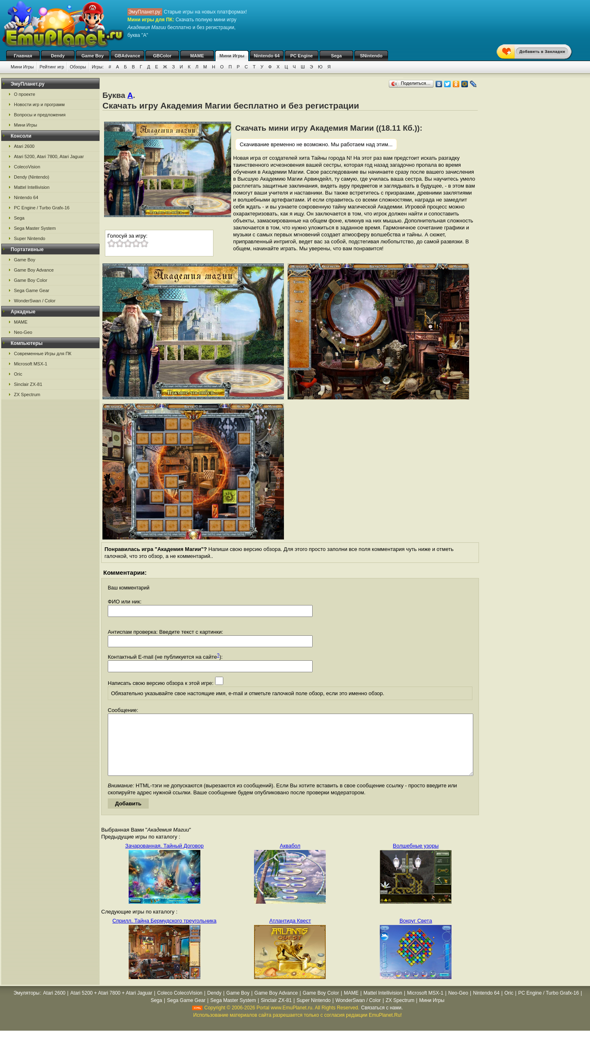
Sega (336, 55)
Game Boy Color (30, 280)
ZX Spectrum (27, 394)
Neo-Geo (23, 332)
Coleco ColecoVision (180, 1005)
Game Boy (93, 55)
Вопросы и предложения (40, 114)
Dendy (58, 55)
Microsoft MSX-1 (30, 363)
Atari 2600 (24, 146)
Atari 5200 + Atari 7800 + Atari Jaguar (111, 1005)
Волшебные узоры (416, 858)
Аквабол (290, 858)
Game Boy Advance (34, 269)
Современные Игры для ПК (42, 353)
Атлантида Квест (290, 933)
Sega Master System (35, 228)
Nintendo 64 (267, 55)
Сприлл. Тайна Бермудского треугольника (164, 933)
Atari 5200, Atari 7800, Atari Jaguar (49, 156)
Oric (18, 374)
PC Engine (301, 55)
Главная (23, 55)
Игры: (98, 66)
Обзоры (78, 66)
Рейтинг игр (52, 66)
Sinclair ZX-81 (28, 384)
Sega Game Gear (31, 290)
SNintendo (371, 55)
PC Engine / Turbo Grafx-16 (42, 207)
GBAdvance (127, 55)
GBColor (162, 55)
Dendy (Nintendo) (31, 177)
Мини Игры (232, 55)
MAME (197, 55)
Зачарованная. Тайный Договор (164, 858)
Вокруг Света (415, 933)
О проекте (24, 94)
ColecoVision (27, 166)
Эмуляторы (26, 1005)
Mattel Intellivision (32, 187)
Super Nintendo (29, 238)
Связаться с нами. (382, 1020)
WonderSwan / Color (34, 300)
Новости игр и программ (39, 104)
